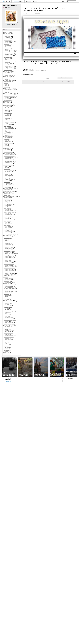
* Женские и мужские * (9, 354)
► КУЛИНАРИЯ (6, 33)
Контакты (70, 380)
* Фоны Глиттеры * (8, 334)
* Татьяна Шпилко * (8, 70)
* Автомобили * (7, 109)
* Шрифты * (6, 350)
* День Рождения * (8, 171)
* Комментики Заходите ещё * (10, 157)
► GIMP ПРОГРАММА (8, 76)
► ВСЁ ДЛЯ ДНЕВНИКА (8, 88)
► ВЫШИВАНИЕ (7, 101)
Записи (4, 5)
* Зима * (5, 84)
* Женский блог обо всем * (9, 50)
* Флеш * (6, 296)
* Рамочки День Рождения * (10, 253)
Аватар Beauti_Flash (11, 16)
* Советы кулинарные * (9, 67)
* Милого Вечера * (8, 175)
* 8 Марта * (6, 166)
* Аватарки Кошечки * (8, 152)
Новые (70, 81)
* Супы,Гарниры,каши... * (9, 68)
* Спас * (5, 186)
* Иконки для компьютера (9, 96)
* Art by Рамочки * (8, 197)
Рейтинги (29, 1)
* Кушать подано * (8, 57)
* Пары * (6, 145)
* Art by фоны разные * (9, 231)
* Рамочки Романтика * (9, 270)
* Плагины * (6, 344)
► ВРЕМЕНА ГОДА (7, 81)
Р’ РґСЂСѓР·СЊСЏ (12, 24)
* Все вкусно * (7, 49)
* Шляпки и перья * (8, 132)
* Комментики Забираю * (9, 156)
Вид (64, 1)
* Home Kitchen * (7, 37)
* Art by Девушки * (8, 209)
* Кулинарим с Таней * (9, 54)
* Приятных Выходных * (9, 179)
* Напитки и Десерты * (8, 61)
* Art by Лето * (7, 218)
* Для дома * (6, 304)
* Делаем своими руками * (9, 301)
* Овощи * (6, 62)
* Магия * (6, 313)
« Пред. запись (32, 81)
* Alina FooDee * (7, 36)
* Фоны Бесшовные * (8, 333)
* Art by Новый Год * (8, 221)
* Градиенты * (7, 77)
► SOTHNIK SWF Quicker (8, 80)
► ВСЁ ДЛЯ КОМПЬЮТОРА (9, 93)
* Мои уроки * (7, 98)
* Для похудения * (8, 307)
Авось (35, 1)
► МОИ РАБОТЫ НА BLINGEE (9, 188)
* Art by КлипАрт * (8, 217)
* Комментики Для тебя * (9, 154)
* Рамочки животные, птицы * (10, 257)
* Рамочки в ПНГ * (8, 252)
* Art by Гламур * (7, 208)
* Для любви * (7, 309)
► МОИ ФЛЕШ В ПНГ (8, 275)
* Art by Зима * (7, 215)
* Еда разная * (7, 114)
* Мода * (6, 316)
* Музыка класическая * (9, 278)
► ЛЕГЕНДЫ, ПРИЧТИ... (8, 136)
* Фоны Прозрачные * (8, 337)
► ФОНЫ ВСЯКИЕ (7, 331)
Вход (22, 1)
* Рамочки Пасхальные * (9, 264)
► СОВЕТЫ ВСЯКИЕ (7, 300)
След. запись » (46, 81)
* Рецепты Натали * (8, 63)
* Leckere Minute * (8, 40)
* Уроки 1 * (6, 74)
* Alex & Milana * (7, 34)
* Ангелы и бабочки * (8, 110)
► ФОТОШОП (6, 340)
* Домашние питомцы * (9, 311)
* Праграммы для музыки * (9, 282)
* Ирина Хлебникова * (8, 51)
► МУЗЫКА (5, 277)
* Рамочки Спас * (7, 244)
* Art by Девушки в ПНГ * (9, 210)
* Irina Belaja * (7, 38)
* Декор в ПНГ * (7, 106)
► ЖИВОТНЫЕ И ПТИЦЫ (8, 103)
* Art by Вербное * (8, 205)
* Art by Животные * (8, 214)
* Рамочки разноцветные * (9, 266)
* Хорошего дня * (8, 187)
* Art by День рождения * (9, 212)
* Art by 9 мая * (7, 202)
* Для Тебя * (6, 172)
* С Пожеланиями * (8, 163)
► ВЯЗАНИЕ (6, 32)
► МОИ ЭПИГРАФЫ (7, 193)
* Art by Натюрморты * (8, 219)
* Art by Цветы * (7, 232)
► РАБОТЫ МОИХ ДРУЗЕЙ (9, 288)
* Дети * (5, 140)
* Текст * (6, 239)
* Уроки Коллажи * (8, 330)
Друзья (8, 5)
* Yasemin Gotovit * (8, 45)
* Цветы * (6, 131)
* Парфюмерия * (7, 118)
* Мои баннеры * (7, 238)
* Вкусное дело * (7, 47)
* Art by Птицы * (7, 227)
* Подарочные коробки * (9, 122)
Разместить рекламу (70, 381)
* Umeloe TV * (7, 42)
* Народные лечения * (8, 317)
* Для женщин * (7, 149)
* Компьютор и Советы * (9, 97)
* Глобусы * (6, 111)
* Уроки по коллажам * (9, 75)
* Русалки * (6, 146)
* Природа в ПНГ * (8, 124)
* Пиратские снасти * (8, 120)
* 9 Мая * (6, 107)
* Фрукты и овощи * (8, 130)
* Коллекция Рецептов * (9, 53)
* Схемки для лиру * (8, 295)
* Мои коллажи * (7, 72)
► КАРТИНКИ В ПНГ (7, 105)
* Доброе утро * (7, 174)
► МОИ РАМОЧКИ (7, 242)
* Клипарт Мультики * (8, 143)
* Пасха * (6, 119)
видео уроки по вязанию (40, 70)
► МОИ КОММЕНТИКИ (8, 153)
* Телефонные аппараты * (9, 128)
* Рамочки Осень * (8, 262)
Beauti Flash (3, 7)
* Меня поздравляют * (8, 286)
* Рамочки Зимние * (8, 258)
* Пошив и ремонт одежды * (10, 320)
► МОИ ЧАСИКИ (7, 192)
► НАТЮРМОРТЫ (7, 283)
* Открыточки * (7, 292)
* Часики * (6, 298)
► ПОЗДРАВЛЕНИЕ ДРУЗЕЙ (9, 284)
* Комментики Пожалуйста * (10, 159)
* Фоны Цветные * (8, 339)
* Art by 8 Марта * (8, 199)
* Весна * (6, 83)
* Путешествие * (7, 135)
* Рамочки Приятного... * (9, 265)
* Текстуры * (6, 347)
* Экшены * (6, 351)
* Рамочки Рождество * (9, 269)
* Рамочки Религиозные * (9, 268)
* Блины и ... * (7, 46)
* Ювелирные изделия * (9, 324)
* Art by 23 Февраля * (8, 201)
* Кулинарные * (7, 243)
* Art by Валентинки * (8, 204)
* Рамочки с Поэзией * (8, 274)
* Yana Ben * (6, 44)
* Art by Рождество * (8, 228)
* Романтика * (7, 182)
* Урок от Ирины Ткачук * (9, 327)
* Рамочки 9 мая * (8, 249)
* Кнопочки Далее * (8, 236)
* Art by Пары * (7, 223)
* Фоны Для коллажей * (9, 335)
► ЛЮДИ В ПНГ (6, 137)
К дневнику (39, 81)
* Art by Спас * (7, 230)
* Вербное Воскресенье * (9, 170)
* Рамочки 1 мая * (8, 245)
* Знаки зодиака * (7, 312)
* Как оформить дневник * (9, 90)
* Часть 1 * (6, 240)
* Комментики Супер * (8, 162)
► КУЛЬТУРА (6, 133)
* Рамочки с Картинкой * (9, 273)
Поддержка (62, 1)
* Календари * (7, 195)
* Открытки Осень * (8, 176)
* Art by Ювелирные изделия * (10, 234)
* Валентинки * (7, 169)
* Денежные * (7, 303)
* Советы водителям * (8, 322)
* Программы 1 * (7, 100)
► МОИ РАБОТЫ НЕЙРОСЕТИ (10, 196)
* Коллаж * (6, 290)
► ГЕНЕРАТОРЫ (7, 102)
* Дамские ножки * (8, 113)
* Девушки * (6, 139)
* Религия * (6, 321)
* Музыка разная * (8, 279)
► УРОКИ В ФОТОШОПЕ (8, 325)
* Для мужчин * (7, 150)
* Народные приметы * (9, 318)
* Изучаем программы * (9, 94)
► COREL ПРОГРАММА (8, 71)
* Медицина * (7, 314)
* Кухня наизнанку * (8, 55)
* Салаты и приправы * (9, 66)
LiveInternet (6, 1)
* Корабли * (6, 117)
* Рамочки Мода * (7, 260)
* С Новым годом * (8, 184)
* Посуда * (6, 123)
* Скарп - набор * (7, 127)
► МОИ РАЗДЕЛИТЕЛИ (8, 235)
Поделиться (69, 77)
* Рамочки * (6, 294)
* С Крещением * (7, 183)
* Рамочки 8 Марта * (8, 248)
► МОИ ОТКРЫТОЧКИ (8, 165)
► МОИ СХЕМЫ (6, 189)
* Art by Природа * (8, 226)
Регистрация (16, 1)
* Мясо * (5, 59)
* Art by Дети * (7, 213)
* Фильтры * (6, 348)
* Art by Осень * (7, 222)
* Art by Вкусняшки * (8, 206)
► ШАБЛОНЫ (6, 352)
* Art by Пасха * (7, 225)
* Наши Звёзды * (7, 281)
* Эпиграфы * (7, 299)
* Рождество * (7, 180)
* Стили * (6, 346)
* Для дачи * (6, 308)
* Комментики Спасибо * (9, 161)
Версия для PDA (70, 379)
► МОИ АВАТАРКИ (7, 148)
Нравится (63, 77)
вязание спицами (30, 70)
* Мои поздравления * (8, 287)
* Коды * (5, 92)
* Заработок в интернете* (9, 89)
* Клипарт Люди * (7, 141)
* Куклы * (6, 144)
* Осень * (6, 87)
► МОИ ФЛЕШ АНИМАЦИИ (9, 191)
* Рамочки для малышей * (9, 255)
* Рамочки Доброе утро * (9, 256)
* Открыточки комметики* (9, 291)
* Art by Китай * (7, 200)
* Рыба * (6, 64)
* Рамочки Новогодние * (9, 261)
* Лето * (5, 85)
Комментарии (14, 5)
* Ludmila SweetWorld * (9, 41)
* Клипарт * (6, 115)
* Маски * (6, 343)
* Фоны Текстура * (8, 338)
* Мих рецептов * (7, 58)
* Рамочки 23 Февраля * (9, 247)
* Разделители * (7, 126)
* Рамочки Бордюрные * (9, 251)
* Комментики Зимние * (9, 158)
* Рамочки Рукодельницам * (10, 271)
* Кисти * (6, 342)
